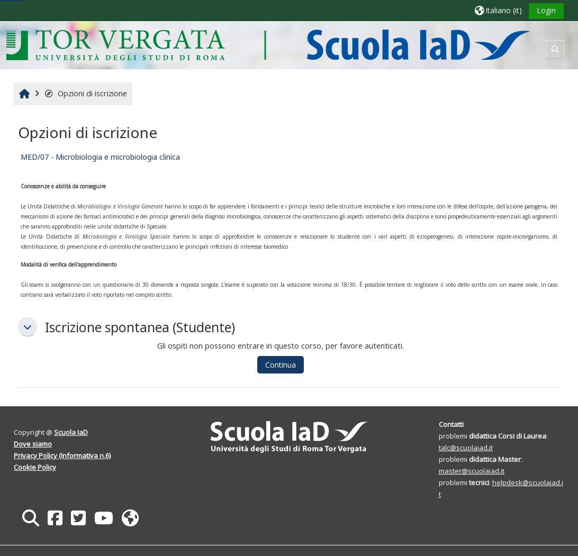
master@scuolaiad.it (471, 471)
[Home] (267, 45)
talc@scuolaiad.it (466, 447)
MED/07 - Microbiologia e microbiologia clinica (100, 157)
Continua (280, 365)
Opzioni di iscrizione (85, 93)
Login (546, 10)
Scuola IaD (71, 432)
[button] (498, 10)
